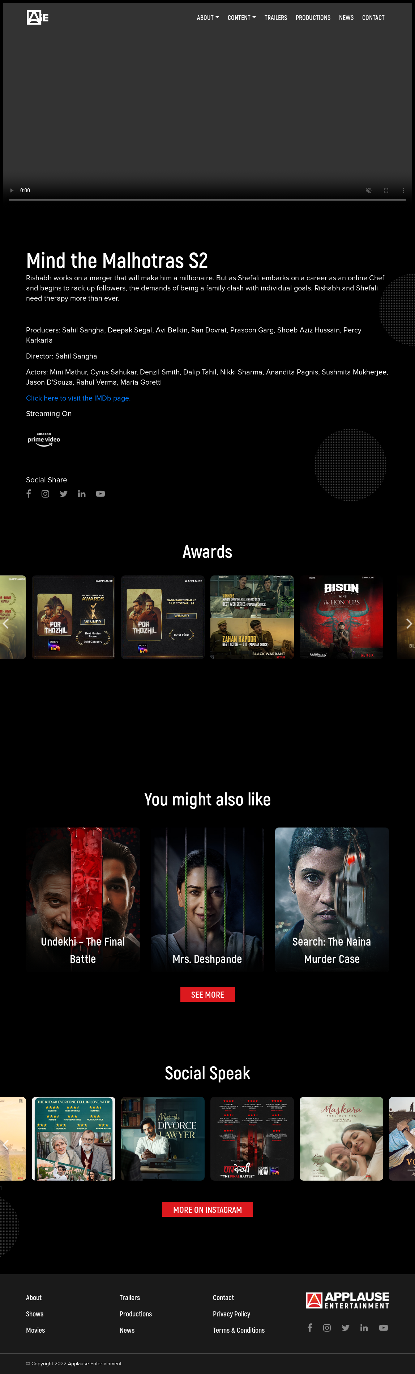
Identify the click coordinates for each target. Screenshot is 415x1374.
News (346, 17)
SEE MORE (207, 994)
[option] (207, 106)
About (34, 1297)
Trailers (276, 17)
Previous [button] (5, 617)
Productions (313, 17)
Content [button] (239, 17)
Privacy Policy (231, 1313)
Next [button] (409, 617)
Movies (35, 1329)
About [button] (205, 17)
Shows (34, 1313)
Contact (373, 17)
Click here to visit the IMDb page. (78, 398)
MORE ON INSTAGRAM (207, 1209)
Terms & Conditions (239, 1329)
